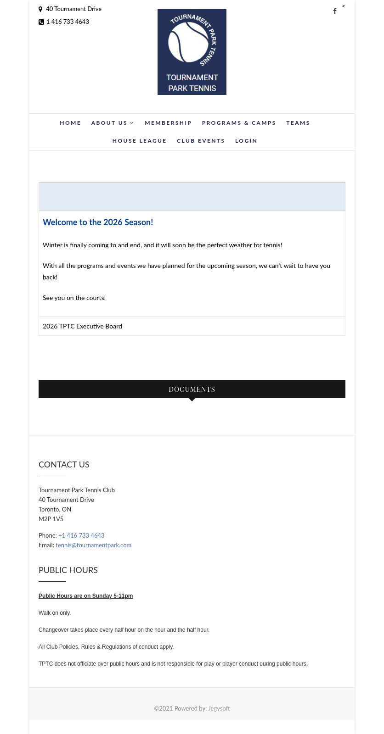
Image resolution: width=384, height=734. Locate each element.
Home (70, 122)
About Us (113, 122)
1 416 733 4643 (64, 21)
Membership (168, 122)
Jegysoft (219, 708)
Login (246, 140)
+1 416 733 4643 (81, 535)
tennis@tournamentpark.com (93, 545)
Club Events (201, 140)
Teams (298, 122)
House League (140, 140)
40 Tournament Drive (70, 8)
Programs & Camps (239, 122)
